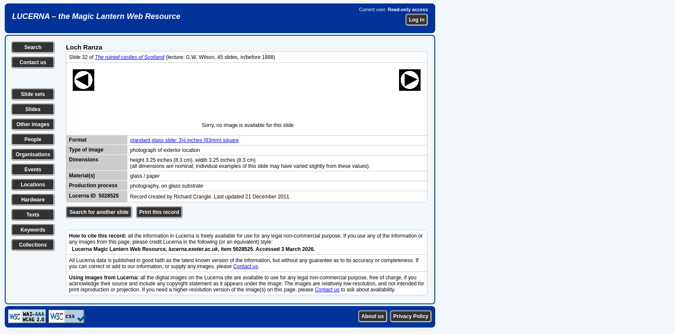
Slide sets (33, 94)
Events (33, 170)
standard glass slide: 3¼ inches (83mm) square (184, 140)
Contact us (32, 62)
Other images (33, 124)
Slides (32, 109)
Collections (33, 245)
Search (32, 47)
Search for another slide (98, 212)
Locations (33, 185)
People (33, 139)
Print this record (159, 212)
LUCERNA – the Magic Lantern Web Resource (96, 16)
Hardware (33, 200)
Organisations (32, 155)
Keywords (33, 230)
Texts (32, 215)
